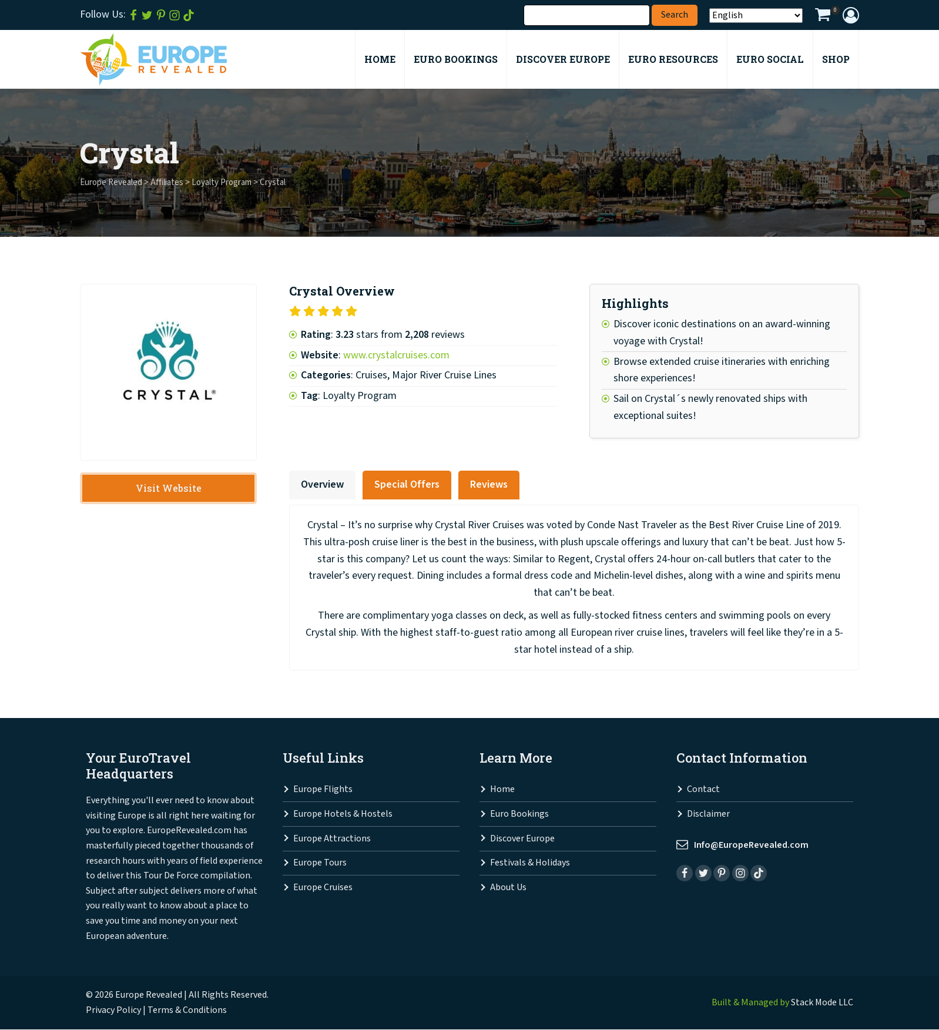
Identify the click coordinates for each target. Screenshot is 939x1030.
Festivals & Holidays (530, 863)
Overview (322, 484)
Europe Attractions (332, 839)
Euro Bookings (519, 814)
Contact (703, 790)
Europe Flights (323, 790)
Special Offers (407, 484)
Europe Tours (320, 863)
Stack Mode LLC (821, 1003)
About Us (508, 887)
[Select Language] (756, 15)
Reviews (489, 484)
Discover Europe (522, 839)
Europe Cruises (323, 887)
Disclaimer (708, 814)
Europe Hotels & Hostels (343, 814)
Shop (836, 59)
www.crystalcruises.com (396, 355)
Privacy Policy (113, 1010)
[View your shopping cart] (822, 17)
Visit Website (169, 488)
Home (502, 790)
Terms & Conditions (187, 1010)
